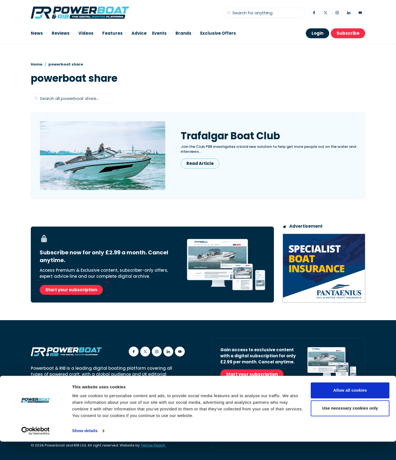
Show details (85, 449)
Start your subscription (71, 290)
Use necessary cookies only (350, 426)
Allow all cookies (350, 408)
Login (317, 33)
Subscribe (348, 33)
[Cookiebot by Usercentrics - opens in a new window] (36, 449)
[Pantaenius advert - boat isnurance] (324, 268)
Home (36, 64)
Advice (139, 33)
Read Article (200, 163)
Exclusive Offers (218, 33)
